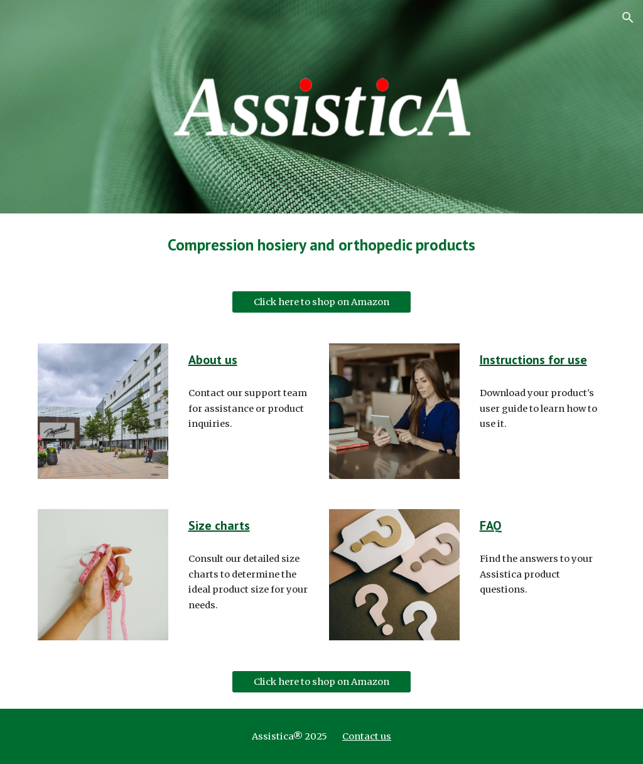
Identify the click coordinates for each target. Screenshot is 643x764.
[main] (321, 245)
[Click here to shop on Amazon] (321, 302)
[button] (628, 18)
